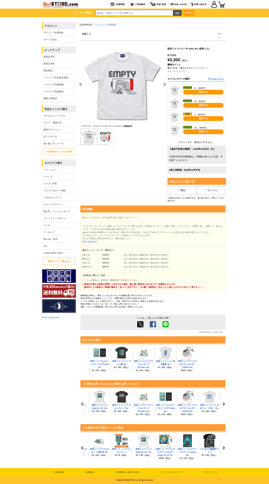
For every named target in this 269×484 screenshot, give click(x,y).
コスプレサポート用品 (55, 190)
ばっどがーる (50, 136)
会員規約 (89, 472)
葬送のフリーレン (52, 129)
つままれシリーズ (52, 197)
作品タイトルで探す (56, 109)
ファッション (50, 169)
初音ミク (86, 34)
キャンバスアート (52, 204)
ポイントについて (176, 71)
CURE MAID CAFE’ (53, 253)
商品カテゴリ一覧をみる (59, 261)
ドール (47, 225)
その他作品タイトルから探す (59, 151)
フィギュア (49, 232)
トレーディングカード (55, 218)
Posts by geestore (50, 317)
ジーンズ (48, 176)
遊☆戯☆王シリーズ (54, 143)
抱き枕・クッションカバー (57, 211)
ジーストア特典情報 (54, 84)
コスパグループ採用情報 (104, 25)
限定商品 (48, 70)
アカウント (50, 25)
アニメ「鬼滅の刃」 (54, 122)
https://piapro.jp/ (89, 241)
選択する (203, 92)
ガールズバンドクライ (55, 115)
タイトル (211, 190)
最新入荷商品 (50, 98)
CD (45, 246)
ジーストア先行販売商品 (56, 77)
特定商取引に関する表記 (127, 472)
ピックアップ (52, 50)
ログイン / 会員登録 (53, 32)
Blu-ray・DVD (51, 239)
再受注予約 (49, 63)
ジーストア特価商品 (54, 91)
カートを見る (50, 39)
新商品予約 (49, 56)
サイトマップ (210, 472)
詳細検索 (188, 12)
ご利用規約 (58, 472)
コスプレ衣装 (50, 183)
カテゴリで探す (53, 162)
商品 (181, 190)
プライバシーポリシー (171, 472)
